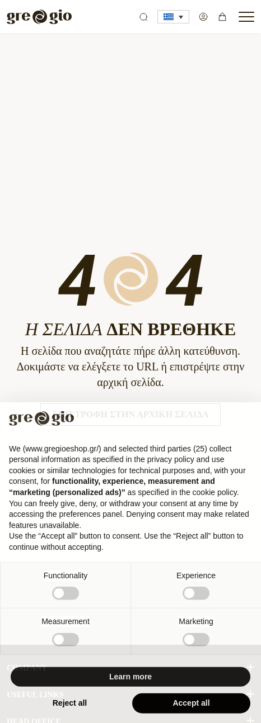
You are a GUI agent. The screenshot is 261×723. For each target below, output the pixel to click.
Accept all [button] (191, 708)
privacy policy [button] (170, 464)
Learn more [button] (130, 681)
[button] (173, 16)
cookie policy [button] (215, 497)
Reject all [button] (70, 708)
